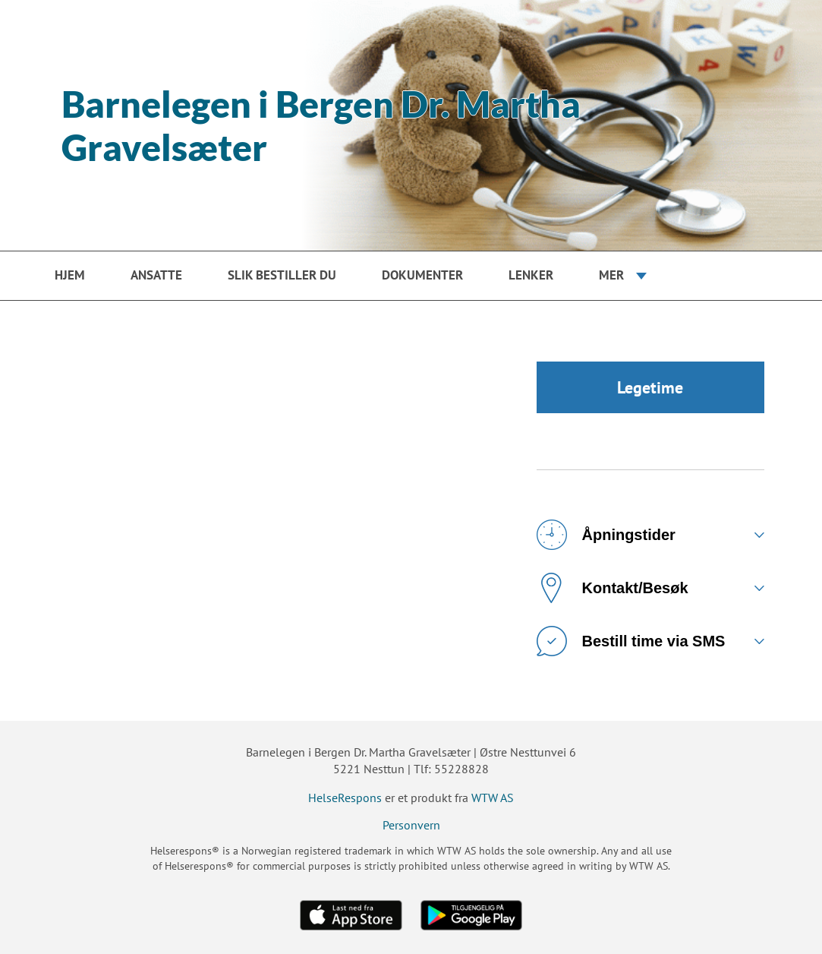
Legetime (650, 387)
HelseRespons (345, 797)
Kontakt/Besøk (612, 588)
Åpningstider (606, 535)
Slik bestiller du (282, 275)
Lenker (531, 275)
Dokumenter (422, 275)
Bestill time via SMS (631, 641)
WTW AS (492, 797)
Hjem (70, 275)
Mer (611, 275)
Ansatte (156, 275)
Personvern (411, 824)
